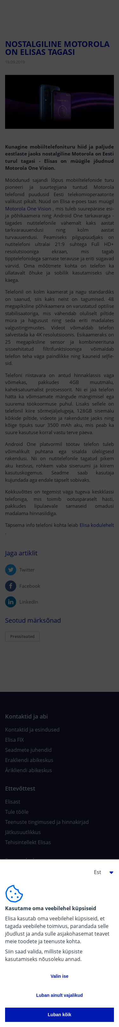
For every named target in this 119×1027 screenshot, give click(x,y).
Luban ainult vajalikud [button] (59, 995)
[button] (101, 872)
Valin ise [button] (59, 976)
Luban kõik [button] (59, 1014)
